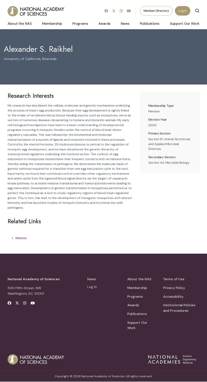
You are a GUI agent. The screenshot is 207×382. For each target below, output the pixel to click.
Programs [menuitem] (80, 23)
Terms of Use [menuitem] (173, 279)
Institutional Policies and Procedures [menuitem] (179, 308)
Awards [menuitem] (104, 23)
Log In (183, 11)
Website (21, 238)
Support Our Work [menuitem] (184, 23)
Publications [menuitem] (149, 23)
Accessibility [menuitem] (173, 296)
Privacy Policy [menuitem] (174, 288)
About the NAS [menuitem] (20, 23)
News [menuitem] (125, 23)
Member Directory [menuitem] (156, 11)
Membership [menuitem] (52, 23)
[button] (197, 10)
